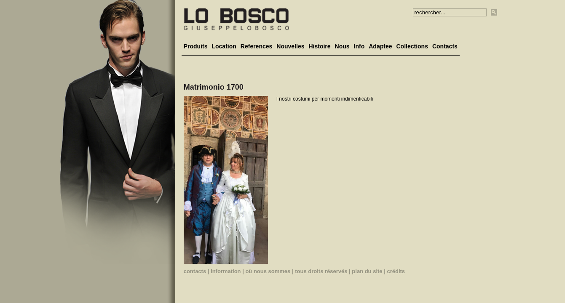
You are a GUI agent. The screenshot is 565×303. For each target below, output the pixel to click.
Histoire (319, 46)
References (257, 46)
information (226, 271)
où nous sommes (267, 271)
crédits (396, 271)
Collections (412, 46)
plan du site (367, 271)
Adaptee (380, 46)
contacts (195, 271)
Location (224, 46)
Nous (342, 46)
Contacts (445, 46)
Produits (196, 46)
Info (359, 46)
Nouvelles (290, 46)
